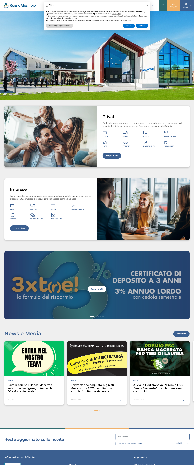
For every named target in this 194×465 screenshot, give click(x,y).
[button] (92, 316)
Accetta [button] (142, 25)
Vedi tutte (181, 334)
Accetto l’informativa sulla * (129, 443)
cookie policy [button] (116, 14)
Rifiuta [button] (128, 25)
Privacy (139, 443)
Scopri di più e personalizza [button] (59, 25)
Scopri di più (112, 156)
